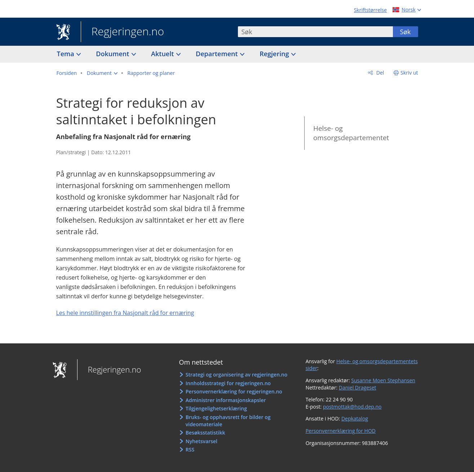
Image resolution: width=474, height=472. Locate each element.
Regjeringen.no (122, 32)
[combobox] (315, 31)
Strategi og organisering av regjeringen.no (237, 374)
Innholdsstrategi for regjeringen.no (228, 383)
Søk (405, 31)
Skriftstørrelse (370, 9)
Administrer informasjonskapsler (226, 400)
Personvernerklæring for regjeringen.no (234, 391)
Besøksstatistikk (205, 432)
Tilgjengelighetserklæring (216, 408)
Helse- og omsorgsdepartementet (351, 133)
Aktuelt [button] (163, 53)
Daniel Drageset (357, 387)
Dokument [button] (113, 53)
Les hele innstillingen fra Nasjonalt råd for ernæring (125, 313)
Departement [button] (217, 53)
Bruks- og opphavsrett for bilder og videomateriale (228, 421)
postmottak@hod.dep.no (352, 406)
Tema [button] (66, 53)
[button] (102, 73)
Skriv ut (409, 72)
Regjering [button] (275, 53)
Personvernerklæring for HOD (341, 430)
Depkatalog (354, 418)
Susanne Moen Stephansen (383, 380)
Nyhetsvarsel (201, 441)
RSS (190, 449)
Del (379, 72)
